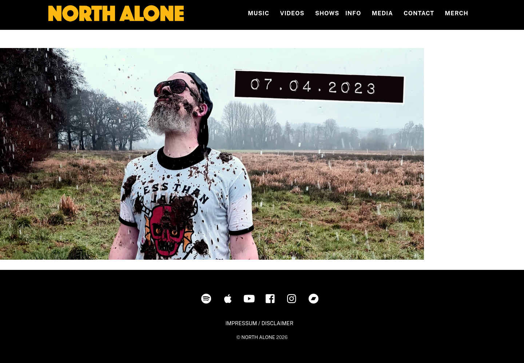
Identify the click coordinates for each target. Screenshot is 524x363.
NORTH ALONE (258, 337)
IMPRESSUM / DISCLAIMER (259, 323)
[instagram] (293, 298)
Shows (327, 13)
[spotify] (208, 298)
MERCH (457, 13)
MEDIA (382, 13)
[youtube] (251, 298)
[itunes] (229, 298)
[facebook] (272, 298)
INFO (353, 13)
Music (258, 13)
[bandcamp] (315, 298)
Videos (292, 13)
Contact (419, 13)
